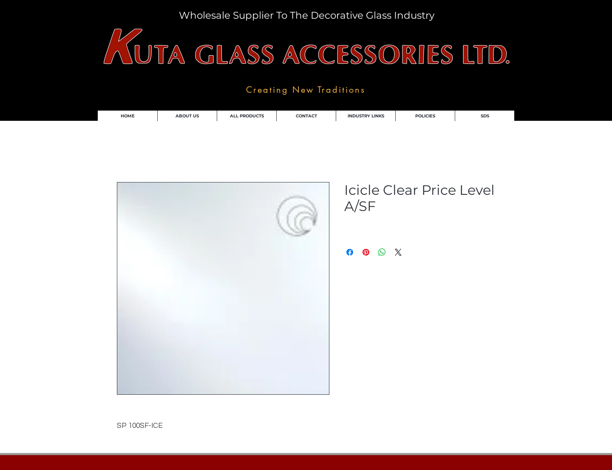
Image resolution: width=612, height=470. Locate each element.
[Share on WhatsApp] (382, 252)
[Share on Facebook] (350, 252)
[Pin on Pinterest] (366, 252)
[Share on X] (398, 252)
